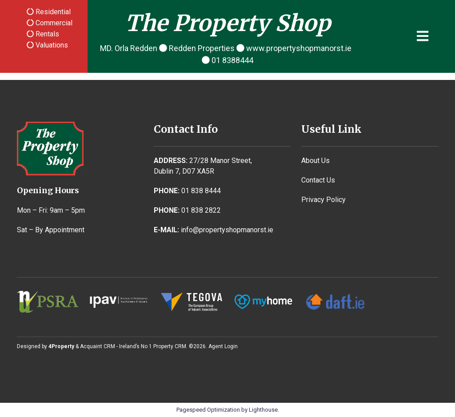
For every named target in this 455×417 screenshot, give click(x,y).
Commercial (53, 23)
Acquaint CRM (97, 346)
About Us (315, 160)
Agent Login (223, 346)
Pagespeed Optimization (208, 409)
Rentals (46, 34)
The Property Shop (228, 23)
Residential (52, 12)
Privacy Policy (323, 199)
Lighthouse (263, 409)
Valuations (51, 45)
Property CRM (169, 346)
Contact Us (318, 180)
